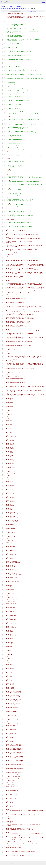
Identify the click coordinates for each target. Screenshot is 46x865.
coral (2, 6)
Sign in (43, 2)
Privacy (11, 863)
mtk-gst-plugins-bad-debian (13, 6)
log (31, 11)
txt (40, 863)
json (44, 863)
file (28, 11)
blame (34, 11)
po (30, 8)
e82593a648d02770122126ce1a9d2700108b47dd (14, 8)
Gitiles (7, 863)
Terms (14, 863)
